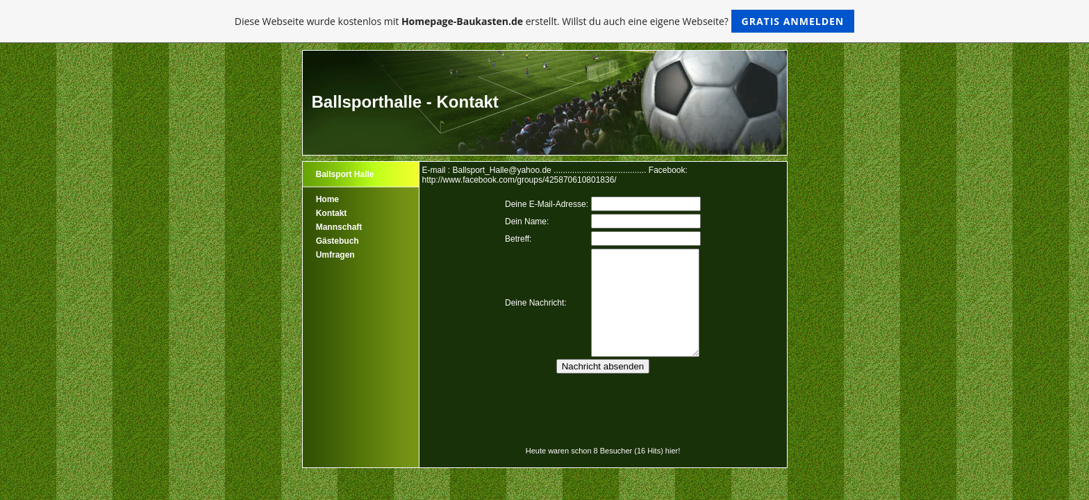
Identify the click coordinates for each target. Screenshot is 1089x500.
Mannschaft (339, 227)
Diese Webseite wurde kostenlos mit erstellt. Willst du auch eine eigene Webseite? (545, 21)
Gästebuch (337, 241)
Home (327, 199)
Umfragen (335, 255)
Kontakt (331, 213)
